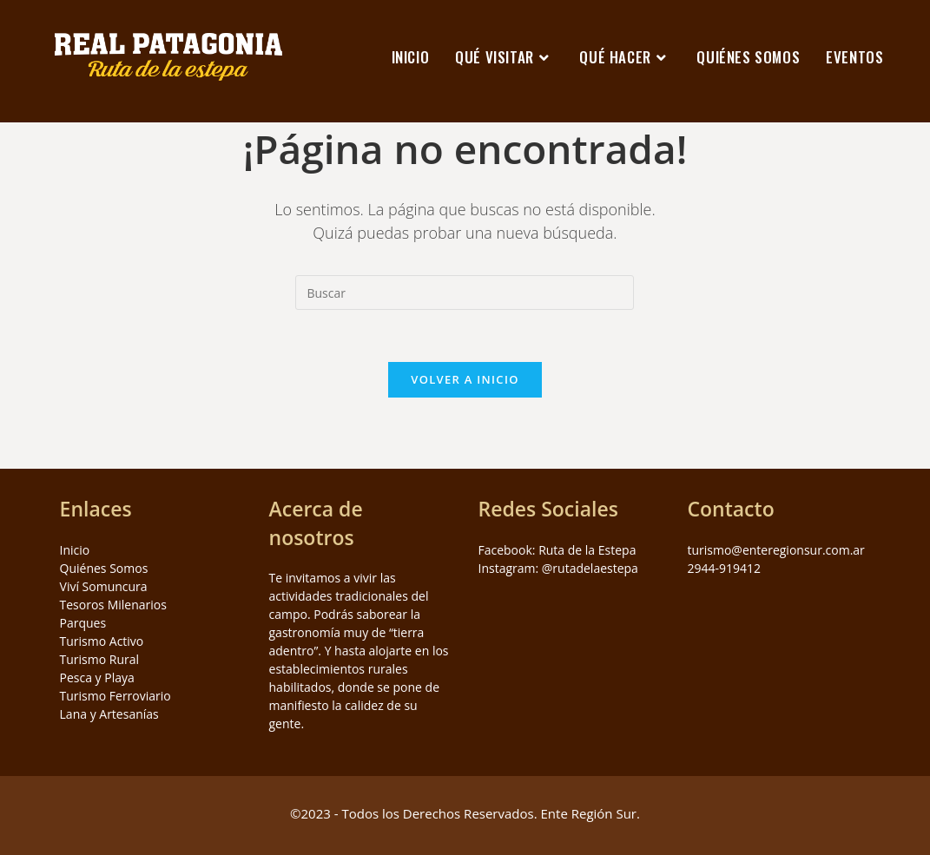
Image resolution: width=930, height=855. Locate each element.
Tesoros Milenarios (113, 604)
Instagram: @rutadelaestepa (557, 568)
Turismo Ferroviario (115, 695)
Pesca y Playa (97, 677)
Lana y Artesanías (109, 714)
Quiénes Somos (104, 568)
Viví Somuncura (104, 586)
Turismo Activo (102, 641)
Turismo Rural (100, 659)
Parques (83, 623)
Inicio (75, 550)
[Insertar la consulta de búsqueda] (464, 292)
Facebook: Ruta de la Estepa (557, 550)
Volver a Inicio (464, 379)
